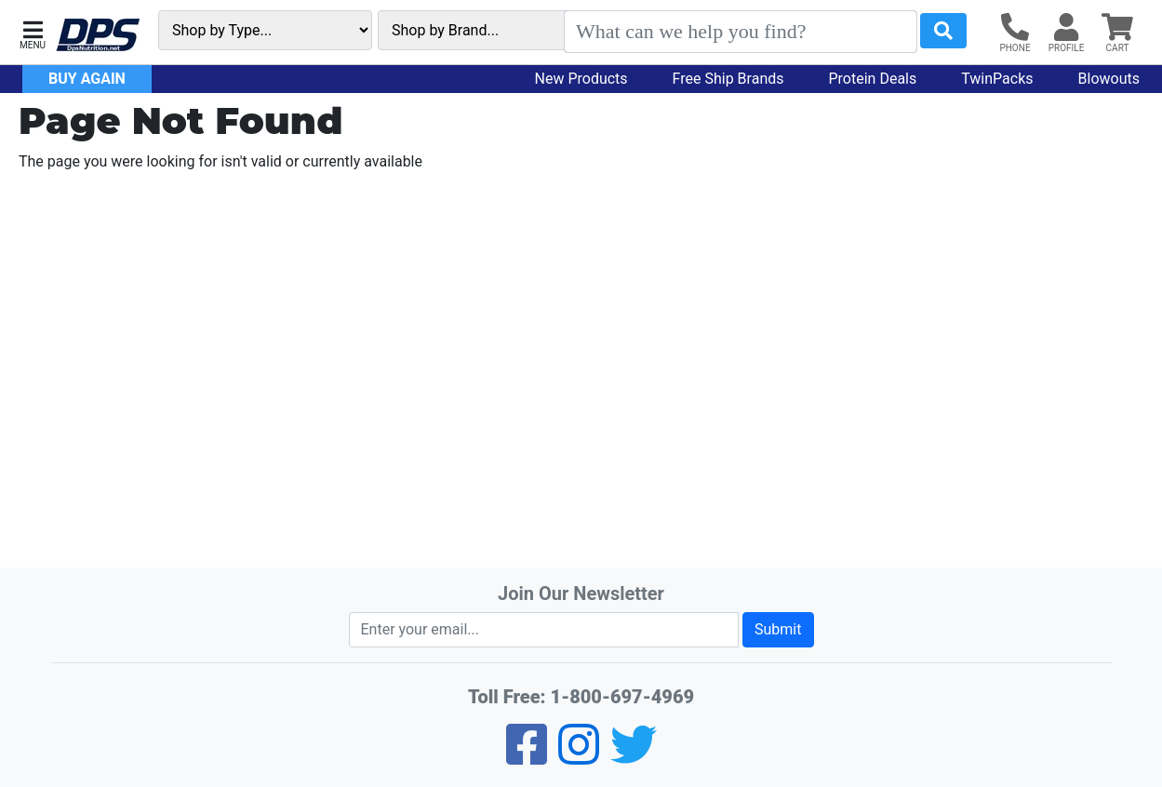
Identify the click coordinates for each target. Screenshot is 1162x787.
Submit (778, 629)
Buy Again (87, 78)
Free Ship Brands (728, 78)
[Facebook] (527, 757)
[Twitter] (633, 757)
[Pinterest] (579, 757)
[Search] (740, 31)
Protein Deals (873, 78)
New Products (581, 78)
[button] (32, 33)
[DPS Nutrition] (98, 36)
